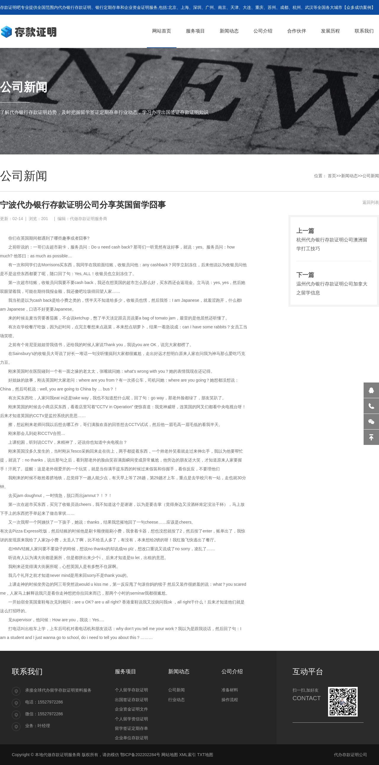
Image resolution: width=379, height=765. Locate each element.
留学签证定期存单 (131, 728)
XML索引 (187, 754)
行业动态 (176, 699)
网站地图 (169, 754)
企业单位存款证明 (131, 737)
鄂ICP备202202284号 (140, 754)
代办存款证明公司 (350, 754)
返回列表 (370, 202)
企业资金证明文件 (131, 709)
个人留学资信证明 (131, 718)
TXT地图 (205, 754)
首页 (332, 175)
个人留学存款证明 (131, 689)
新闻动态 (349, 175)
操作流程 (229, 699)
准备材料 (229, 689)
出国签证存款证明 (131, 699)
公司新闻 (370, 175)
